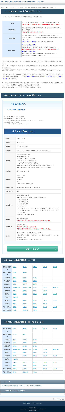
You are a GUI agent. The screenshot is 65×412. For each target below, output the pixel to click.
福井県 (14, 277)
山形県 (14, 272)
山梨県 (35, 281)
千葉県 (45, 287)
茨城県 (14, 284)
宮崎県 (14, 310)
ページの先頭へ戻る (59, 399)
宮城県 (45, 267)
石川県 (25, 277)
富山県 (35, 277)
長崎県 (35, 307)
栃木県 (25, 284)
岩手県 (35, 267)
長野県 (25, 281)
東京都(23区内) (17, 287)
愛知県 (25, 290)
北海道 (14, 267)
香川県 (25, 303)
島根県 (25, 300)
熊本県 (45, 307)
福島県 (25, 272)
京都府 (35, 294)
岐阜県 (35, 290)
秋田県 (55, 267)
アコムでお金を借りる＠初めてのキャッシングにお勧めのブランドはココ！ (22, 1)
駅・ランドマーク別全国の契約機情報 (31, 385)
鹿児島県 (25, 310)
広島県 (45, 300)
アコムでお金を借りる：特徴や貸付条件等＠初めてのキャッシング (32, 408)
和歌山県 (15, 297)
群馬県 (35, 284)
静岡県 (14, 290)
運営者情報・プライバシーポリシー (32, 403)
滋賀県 (45, 294)
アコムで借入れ (18, 104)
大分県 (55, 307)
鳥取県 (14, 300)
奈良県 (55, 294)
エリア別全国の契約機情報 (10, 385)
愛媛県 (35, 303)
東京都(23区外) (27, 287)
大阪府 (14, 294)
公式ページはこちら (32, 249)
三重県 (45, 290)
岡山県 (35, 300)
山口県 (55, 300)
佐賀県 (25, 307)
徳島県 (14, 303)
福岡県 (14, 307)
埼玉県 (35, 287)
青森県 (25, 267)
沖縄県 (35, 310)
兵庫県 (25, 294)
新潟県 (14, 281)
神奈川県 (55, 287)
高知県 (45, 303)
